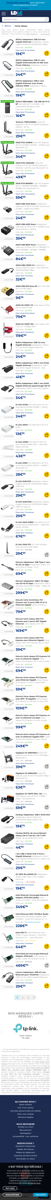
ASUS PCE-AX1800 (24, 142)
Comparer (8, 54)
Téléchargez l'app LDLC (18, 2)
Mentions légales (25, 1117)
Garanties (18, 1155)
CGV (19, 1108)
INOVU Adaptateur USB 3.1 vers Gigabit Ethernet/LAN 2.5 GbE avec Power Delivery (32, 62)
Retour (8, 26)
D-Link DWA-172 (23, 544)
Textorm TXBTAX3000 (26, 122)
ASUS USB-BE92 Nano (26, 245)
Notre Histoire (25, 1104)
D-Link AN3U (22, 425)
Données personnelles (20, 1111)
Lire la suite (45, 34)
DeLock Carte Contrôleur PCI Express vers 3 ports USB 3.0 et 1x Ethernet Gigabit (31, 602)
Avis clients (28, 1108)
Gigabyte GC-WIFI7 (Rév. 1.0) (29, 794)
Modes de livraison (25, 1149)
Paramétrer (12, 1195)
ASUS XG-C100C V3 (24, 305)
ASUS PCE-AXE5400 (25, 163)
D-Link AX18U (22, 442)
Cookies (37, 1111)
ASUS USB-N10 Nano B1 (26, 286)
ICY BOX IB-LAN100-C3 (26, 874)
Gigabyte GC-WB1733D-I (27, 753)
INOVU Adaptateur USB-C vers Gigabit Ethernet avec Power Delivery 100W (30, 83)
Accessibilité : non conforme (25, 1136)
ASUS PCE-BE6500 (24, 183)
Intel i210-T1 (21, 932)
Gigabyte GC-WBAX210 (26, 773)
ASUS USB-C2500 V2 (25, 265)
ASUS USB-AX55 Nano (26, 224)
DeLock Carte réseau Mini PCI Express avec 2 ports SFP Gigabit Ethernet (31, 621)
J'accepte (40, 1195)
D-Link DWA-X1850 (24, 522)
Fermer (25, 8)
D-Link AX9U (21, 463)
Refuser (10, 1188)
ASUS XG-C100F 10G (25, 324)
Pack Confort (31, 1155)
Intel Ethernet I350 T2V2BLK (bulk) (32, 914)
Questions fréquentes (25, 1146)
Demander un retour (25, 1159)
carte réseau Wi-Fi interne (36, 34)
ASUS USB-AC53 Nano (26, 204)
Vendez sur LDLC (25, 1127)
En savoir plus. (34, 1183)
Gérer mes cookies (25, 1114)
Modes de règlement (25, 1152)
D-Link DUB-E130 (24, 502)
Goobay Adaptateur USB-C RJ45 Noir (33, 815)
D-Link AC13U (22, 404)
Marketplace (25, 1133)
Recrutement (25, 1130)
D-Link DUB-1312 (23, 481)
